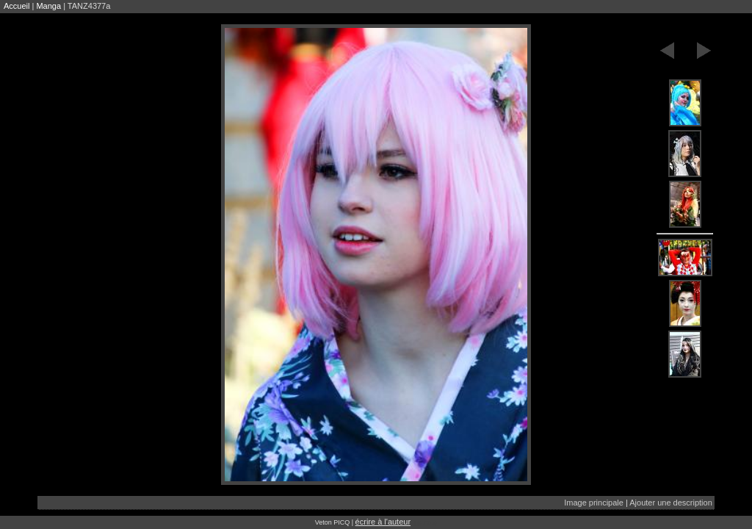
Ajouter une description (670, 502)
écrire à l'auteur (383, 521)
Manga (48, 5)
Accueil (16, 5)
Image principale (593, 502)
